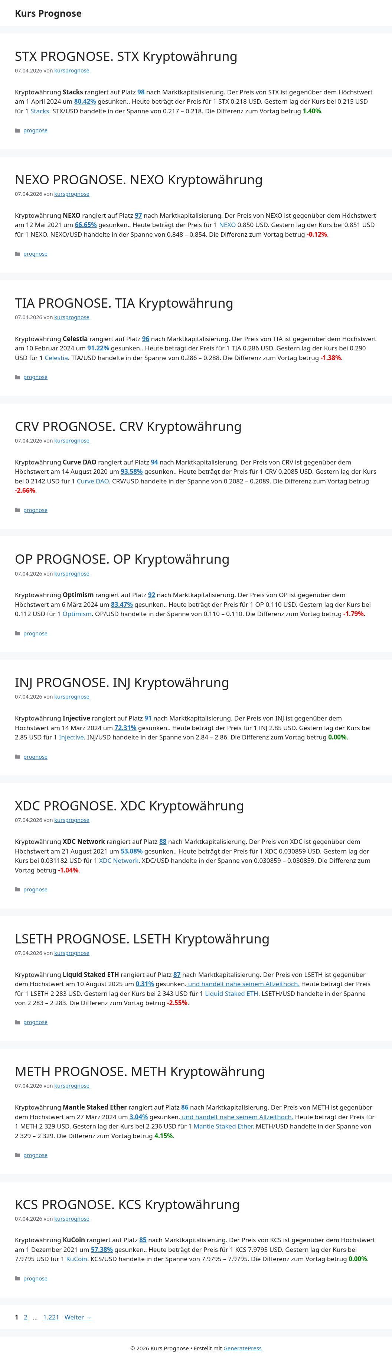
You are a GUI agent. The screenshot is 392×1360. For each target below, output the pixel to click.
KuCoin (76, 1258)
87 (176, 974)
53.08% (132, 851)
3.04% (139, 1117)
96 (145, 338)
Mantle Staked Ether (223, 1126)
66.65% (86, 224)
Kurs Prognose (48, 13)
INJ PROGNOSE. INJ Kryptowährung (122, 682)
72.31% (126, 727)
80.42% (85, 101)
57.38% (102, 1249)
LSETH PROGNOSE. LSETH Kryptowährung (142, 938)
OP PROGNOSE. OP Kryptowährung (122, 558)
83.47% (122, 604)
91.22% (98, 348)
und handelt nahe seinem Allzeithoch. (243, 983)
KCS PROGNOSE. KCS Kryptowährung (127, 1204)
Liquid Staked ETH (231, 993)
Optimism (77, 613)
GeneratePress (242, 1348)
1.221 (51, 1317)
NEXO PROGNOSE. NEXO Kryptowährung (139, 179)
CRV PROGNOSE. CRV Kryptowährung (128, 426)
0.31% (145, 983)
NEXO (227, 224)
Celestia (56, 357)
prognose (35, 130)
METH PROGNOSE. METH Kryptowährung (140, 1071)
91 (147, 718)
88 (162, 841)
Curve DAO (93, 481)
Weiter (78, 1317)
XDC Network (118, 860)
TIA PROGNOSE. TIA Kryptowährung (124, 302)
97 (138, 215)
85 (142, 1240)
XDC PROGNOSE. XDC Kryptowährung (129, 805)
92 (151, 594)
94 (154, 462)
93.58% (132, 471)
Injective (71, 737)
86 (184, 1107)
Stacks (39, 111)
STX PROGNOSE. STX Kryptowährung (126, 56)
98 (140, 92)
